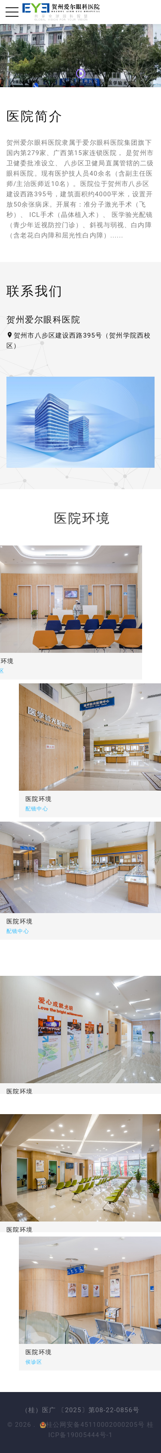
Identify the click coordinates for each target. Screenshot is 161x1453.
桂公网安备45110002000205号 (92, 1425)
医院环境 (65, 798)
